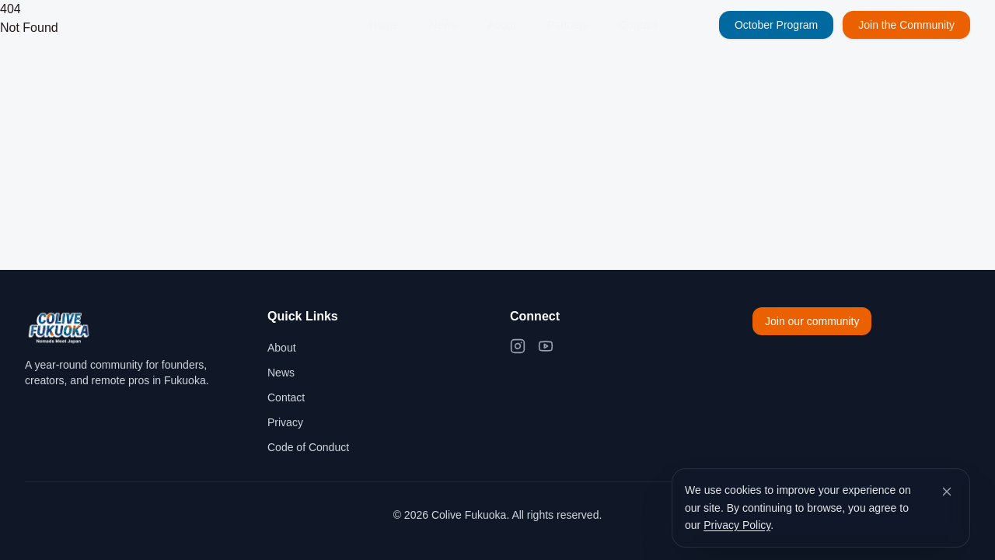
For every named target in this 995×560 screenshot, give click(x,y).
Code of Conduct (308, 447)
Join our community (812, 321)
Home (383, 25)
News (442, 25)
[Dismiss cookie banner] (947, 491)
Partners (567, 25)
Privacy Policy (736, 525)
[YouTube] (545, 346)
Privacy (285, 422)
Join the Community (906, 25)
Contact (638, 25)
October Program (776, 25)
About (501, 25)
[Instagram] (517, 346)
